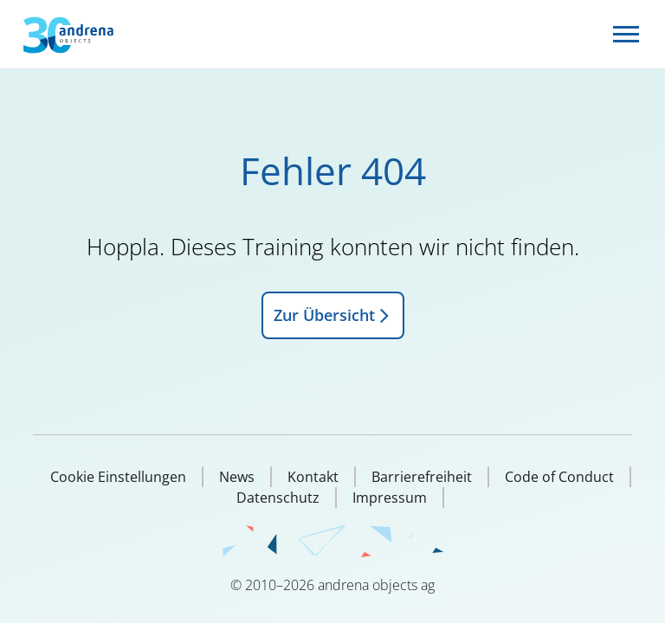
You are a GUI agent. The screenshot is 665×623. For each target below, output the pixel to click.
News (237, 476)
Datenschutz (278, 497)
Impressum (389, 497)
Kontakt (313, 476)
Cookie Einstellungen (118, 476)
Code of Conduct (559, 476)
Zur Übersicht (333, 315)
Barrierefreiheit (421, 476)
